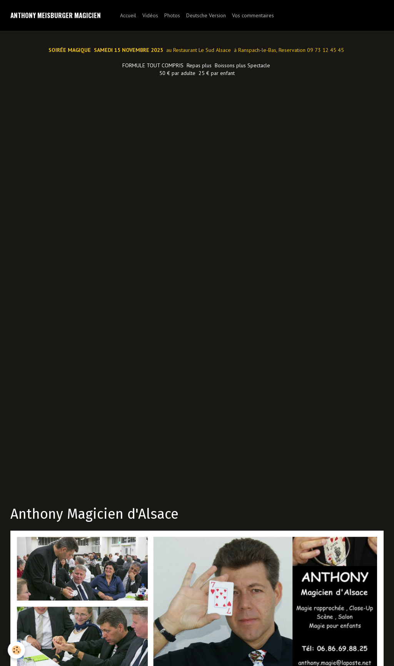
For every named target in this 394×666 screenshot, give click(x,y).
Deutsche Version (206, 15)
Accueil (128, 15)
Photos (172, 15)
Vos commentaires (253, 15)
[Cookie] (16, 650)
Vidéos (150, 15)
